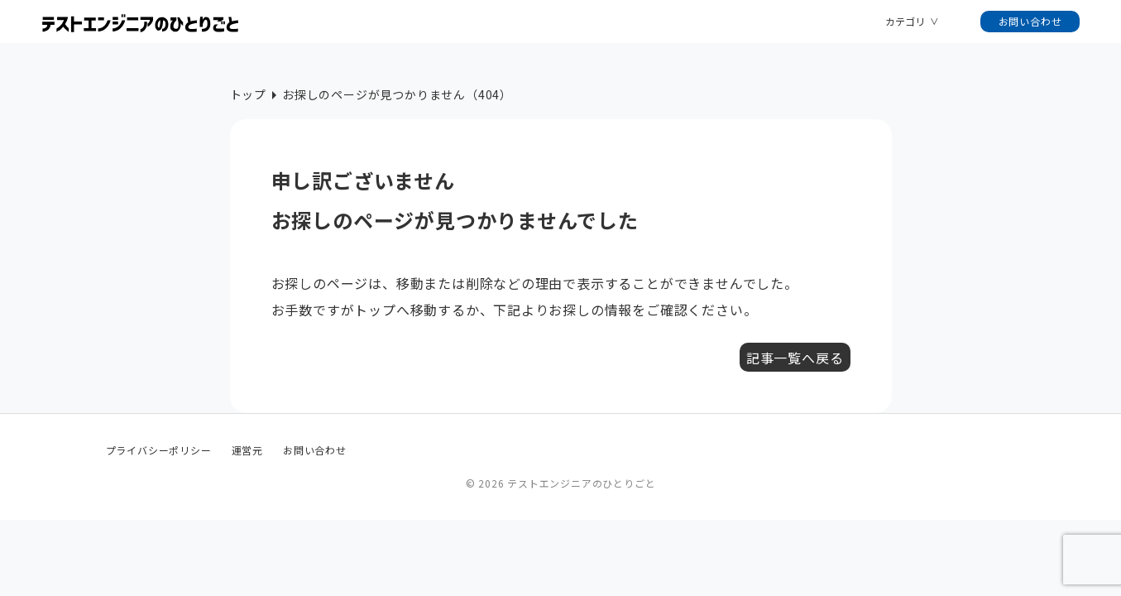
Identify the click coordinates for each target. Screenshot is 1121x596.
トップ (248, 94)
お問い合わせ (1030, 21)
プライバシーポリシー (159, 450)
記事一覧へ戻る (795, 358)
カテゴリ (905, 21)
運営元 (247, 450)
